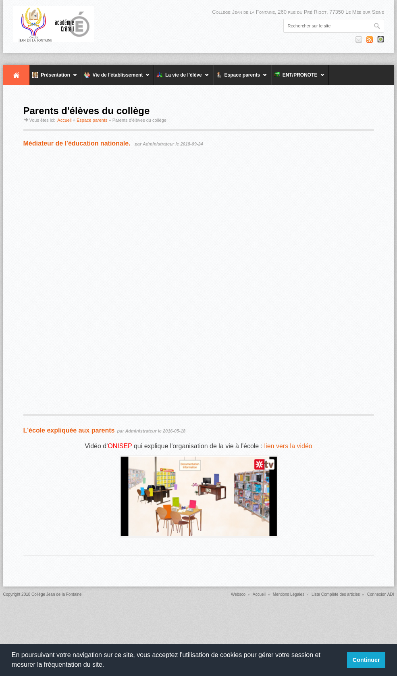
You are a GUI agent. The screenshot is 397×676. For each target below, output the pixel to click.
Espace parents (240, 78)
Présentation (53, 78)
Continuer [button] (366, 660)
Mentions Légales (288, 594)
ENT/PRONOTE (297, 78)
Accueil (16, 75)
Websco (238, 594)
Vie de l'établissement (115, 78)
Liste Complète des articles (336, 594)
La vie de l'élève (181, 78)
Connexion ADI (380, 594)
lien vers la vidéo (288, 446)
